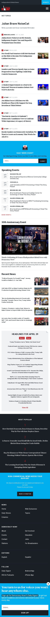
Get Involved (29, 531)
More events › (7, 215)
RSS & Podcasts (8, 575)
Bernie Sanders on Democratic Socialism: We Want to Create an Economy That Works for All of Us (19, 134)
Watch (22, 338)
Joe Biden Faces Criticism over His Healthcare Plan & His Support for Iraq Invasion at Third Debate (17, 103)
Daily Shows (6, 513)
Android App (29, 571)
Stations (5, 543)
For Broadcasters (31, 543)
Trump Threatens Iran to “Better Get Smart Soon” (25, 342)
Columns (5, 517)
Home (4, 509)
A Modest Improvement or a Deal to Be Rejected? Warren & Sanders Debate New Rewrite (18, 87)
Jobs (27, 539)
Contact (4, 539)
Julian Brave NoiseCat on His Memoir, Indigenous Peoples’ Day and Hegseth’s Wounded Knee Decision (17, 40)
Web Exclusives (31, 509)
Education (28, 535)
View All (25, 408)
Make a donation (25, 494)
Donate (46, 2)
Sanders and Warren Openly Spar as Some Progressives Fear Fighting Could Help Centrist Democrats (18, 71)
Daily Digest (6, 571)
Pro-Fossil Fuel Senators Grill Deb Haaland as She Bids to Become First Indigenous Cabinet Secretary (18, 56)
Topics (27, 513)
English (4, 557)
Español (28, 557)
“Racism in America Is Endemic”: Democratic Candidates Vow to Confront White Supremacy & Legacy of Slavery (18, 118)
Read (28, 338)
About (4, 531)
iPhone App (29, 575)
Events (4, 535)
